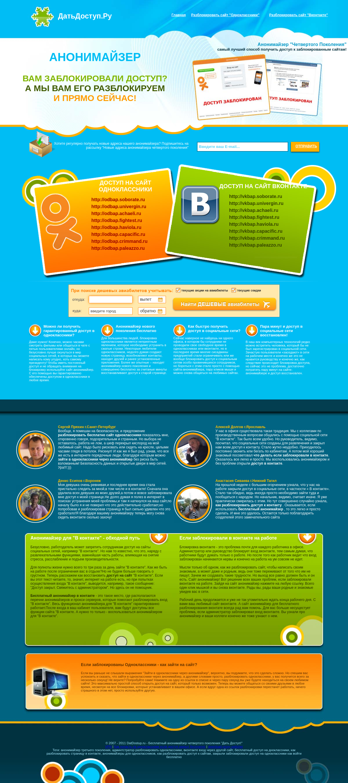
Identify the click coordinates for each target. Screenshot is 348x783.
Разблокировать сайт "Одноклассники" (225, 15)
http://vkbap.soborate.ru (255, 196)
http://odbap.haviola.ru (116, 227)
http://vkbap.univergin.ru (256, 203)
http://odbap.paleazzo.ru (118, 248)
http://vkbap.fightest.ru (254, 217)
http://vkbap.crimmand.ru (257, 238)
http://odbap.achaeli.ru (116, 213)
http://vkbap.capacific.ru (255, 231)
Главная (179, 15)
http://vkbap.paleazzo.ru (255, 245)
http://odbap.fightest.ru (116, 220)
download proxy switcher (225, 746)
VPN (108, 746)
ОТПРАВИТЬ (306, 146)
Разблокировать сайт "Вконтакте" (298, 15)
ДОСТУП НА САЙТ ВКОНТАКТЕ (263, 186)
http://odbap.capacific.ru (118, 234)
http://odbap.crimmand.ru (119, 241)
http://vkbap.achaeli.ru (253, 210)
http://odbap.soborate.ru (118, 199)
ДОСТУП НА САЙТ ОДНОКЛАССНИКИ (125, 185)
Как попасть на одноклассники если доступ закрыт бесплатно (160, 746)
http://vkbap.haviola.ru (254, 224)
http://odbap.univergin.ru (118, 206)
